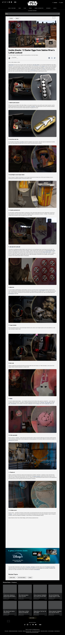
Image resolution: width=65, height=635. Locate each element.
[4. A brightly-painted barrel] (32, 210)
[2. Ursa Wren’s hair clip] (32, 139)
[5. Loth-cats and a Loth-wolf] (32, 246)
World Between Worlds (50, 250)
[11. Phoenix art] (32, 472)
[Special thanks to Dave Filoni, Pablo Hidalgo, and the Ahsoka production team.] (32, 517)
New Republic (11, 293)
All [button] (7, 13)
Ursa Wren (22, 141)
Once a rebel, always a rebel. (14, 62)
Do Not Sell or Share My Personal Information (32, 632)
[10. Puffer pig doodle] (32, 435)
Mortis (10, 514)
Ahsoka (43, 65)
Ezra (44, 68)
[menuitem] (19, 8)
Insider (30, 577)
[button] (32, 618)
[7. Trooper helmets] (32, 325)
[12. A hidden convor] (32, 510)
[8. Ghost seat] (32, 363)
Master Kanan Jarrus (47, 251)
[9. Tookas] (32, 398)
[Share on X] (52, 58)
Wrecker (30, 403)
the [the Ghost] (33, 106)
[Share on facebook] (49, 58)
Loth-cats (11, 246)
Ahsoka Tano (33, 69)
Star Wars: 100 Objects (31, 566)
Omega (37, 403)
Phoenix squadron (37, 476)
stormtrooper (42, 289)
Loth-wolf (18, 246)
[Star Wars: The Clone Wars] (46, 402)
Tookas (10, 398)
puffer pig (10, 440)
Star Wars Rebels (36, 64)
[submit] (53, 2)
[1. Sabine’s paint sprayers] (32, 102)
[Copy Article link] (54, 58)
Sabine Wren (11, 64)
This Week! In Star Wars (50, 566)
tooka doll (47, 403)
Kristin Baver (14, 57)
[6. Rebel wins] (32, 287)
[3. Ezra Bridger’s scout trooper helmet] (32, 174)
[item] (12, 8)
